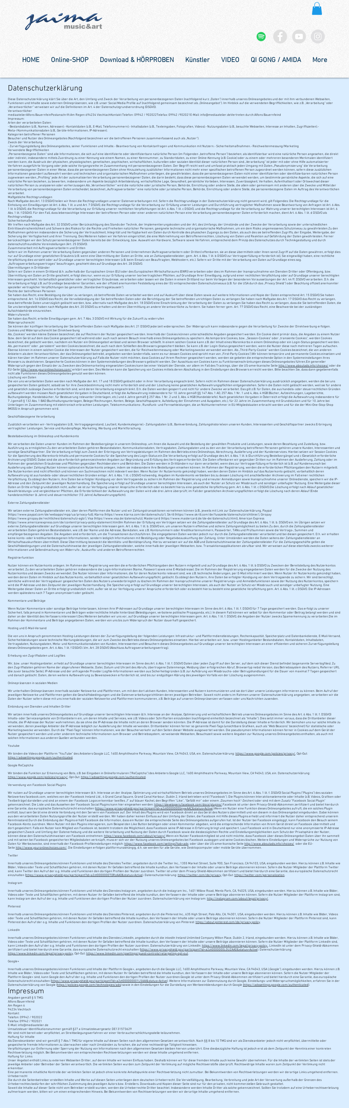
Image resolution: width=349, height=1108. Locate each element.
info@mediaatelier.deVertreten (222, 115)
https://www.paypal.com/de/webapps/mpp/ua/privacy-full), (51, 515)
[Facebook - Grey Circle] (280, 36)
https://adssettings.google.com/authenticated (40, 758)
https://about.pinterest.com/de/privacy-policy (228, 922)
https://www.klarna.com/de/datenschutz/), (135, 515)
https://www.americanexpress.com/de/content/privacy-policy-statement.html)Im (66, 522)
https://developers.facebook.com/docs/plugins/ (188, 805)
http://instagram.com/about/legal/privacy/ (237, 899)
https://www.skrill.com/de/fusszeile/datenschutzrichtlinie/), (218, 515)
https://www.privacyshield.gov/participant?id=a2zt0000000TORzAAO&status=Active (84, 875)
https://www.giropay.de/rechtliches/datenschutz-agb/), (48, 519)
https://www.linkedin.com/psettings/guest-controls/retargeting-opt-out (137, 954)
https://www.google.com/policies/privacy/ (265, 754)
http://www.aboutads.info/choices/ (303, 366)
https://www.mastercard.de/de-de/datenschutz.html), (200, 519)
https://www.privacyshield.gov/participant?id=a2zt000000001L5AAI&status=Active (109, 981)
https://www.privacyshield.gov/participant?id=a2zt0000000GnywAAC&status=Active (154, 809)
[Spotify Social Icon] (261, 36)
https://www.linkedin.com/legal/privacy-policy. (235, 946)
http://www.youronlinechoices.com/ (46, 370)
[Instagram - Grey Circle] (318, 36)
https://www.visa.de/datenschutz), (119, 519)
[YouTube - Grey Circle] (299, 36)
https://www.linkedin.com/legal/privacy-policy (40, 954)
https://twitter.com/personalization (259, 875)
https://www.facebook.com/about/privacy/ (134, 836)
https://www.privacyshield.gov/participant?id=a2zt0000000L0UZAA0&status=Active (198, 950)
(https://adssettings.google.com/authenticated (275, 985)
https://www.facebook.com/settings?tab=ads (156, 844)
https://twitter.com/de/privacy (199, 875)
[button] (317, 8)
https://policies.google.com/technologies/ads (89, 985)
